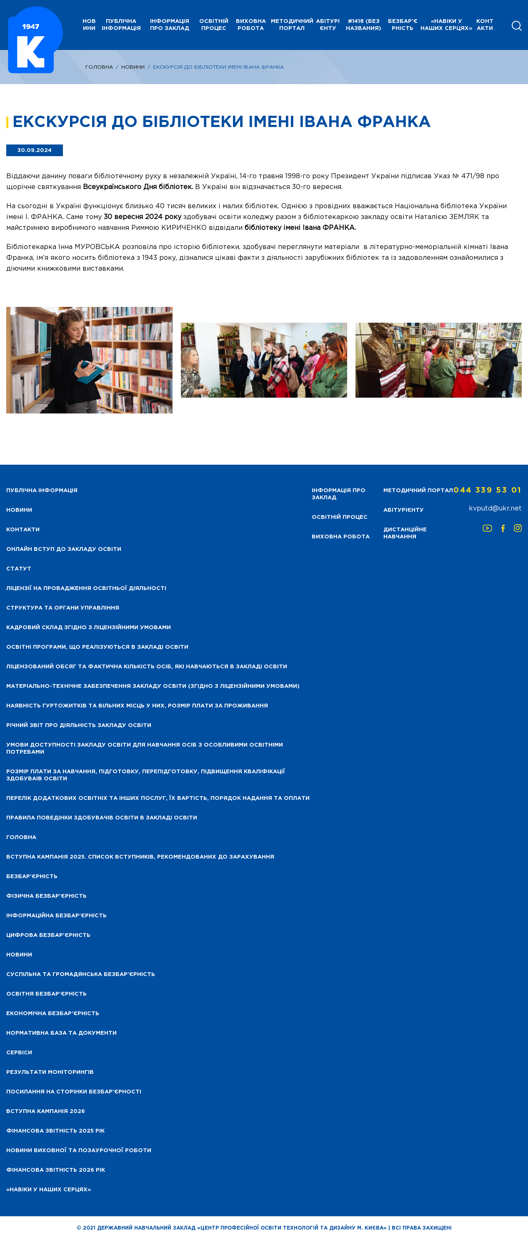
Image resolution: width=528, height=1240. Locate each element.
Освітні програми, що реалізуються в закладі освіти (97, 647)
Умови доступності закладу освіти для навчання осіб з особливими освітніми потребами (144, 748)
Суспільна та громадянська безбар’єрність (80, 974)
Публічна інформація (121, 25)
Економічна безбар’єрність (52, 1013)
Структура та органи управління (62, 608)
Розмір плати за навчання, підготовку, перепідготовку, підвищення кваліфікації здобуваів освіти (145, 775)
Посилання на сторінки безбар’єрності (73, 1092)
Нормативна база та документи (61, 1033)
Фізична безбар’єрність (46, 896)
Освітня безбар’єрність (46, 994)
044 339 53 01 (487, 490)
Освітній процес (213, 25)
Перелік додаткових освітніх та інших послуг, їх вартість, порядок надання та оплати (158, 798)
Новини (133, 67)
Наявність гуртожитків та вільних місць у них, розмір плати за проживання (137, 706)
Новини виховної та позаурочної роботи (78, 1150)
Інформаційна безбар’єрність (56, 916)
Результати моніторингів (50, 1072)
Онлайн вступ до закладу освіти (63, 549)
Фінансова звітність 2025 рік (55, 1131)
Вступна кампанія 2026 (45, 1111)
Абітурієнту (328, 25)
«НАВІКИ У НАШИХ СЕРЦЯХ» (446, 25)
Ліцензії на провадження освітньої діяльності (86, 588)
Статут (18, 569)
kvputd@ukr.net (495, 508)
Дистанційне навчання (405, 533)
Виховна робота (251, 25)
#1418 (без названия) (363, 25)
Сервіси (19, 1053)
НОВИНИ (89, 25)
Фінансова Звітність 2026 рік (55, 1170)
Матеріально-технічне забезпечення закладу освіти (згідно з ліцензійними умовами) (153, 686)
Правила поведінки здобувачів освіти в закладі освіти (101, 818)
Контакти (484, 25)
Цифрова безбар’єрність (48, 935)
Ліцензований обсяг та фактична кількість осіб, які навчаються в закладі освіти (146, 667)
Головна (99, 67)
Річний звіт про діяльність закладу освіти (78, 725)
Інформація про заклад (169, 25)
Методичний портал (292, 25)
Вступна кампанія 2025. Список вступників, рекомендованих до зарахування (140, 857)
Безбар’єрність (403, 25)
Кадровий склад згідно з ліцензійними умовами (88, 627)
